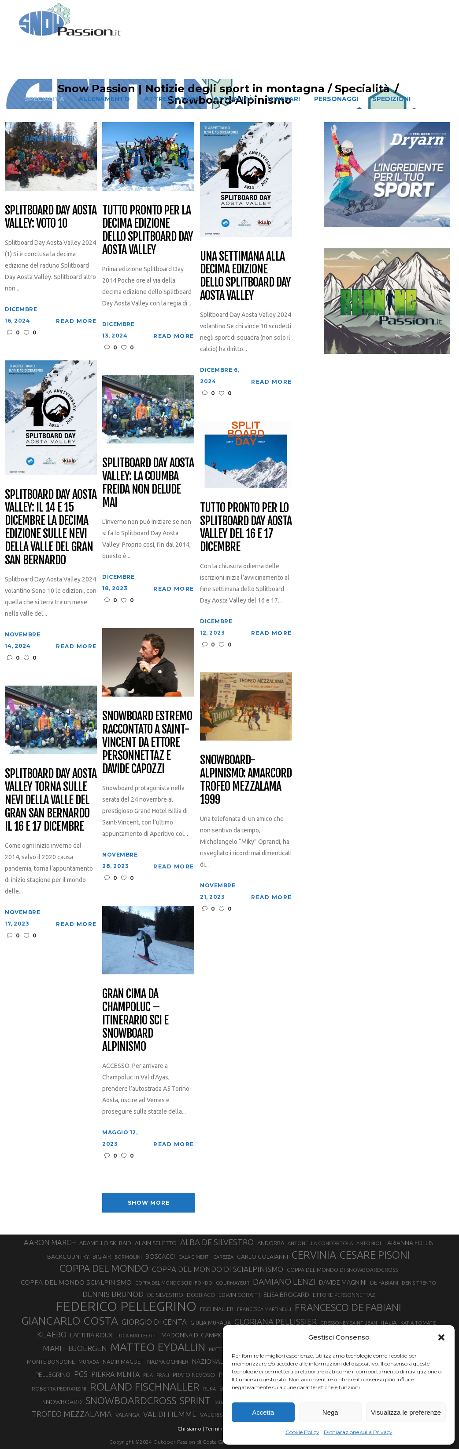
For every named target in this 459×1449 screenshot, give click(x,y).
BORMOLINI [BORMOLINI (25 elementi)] (128, 1257)
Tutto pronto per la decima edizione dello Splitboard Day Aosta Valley (147, 230)
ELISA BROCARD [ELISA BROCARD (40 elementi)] (286, 1294)
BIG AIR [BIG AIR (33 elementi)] (102, 1256)
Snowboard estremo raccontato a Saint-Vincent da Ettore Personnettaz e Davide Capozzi (147, 742)
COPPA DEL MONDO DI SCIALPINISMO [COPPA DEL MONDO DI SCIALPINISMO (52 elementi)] (217, 1269)
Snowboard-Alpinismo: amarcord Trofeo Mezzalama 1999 (245, 780)
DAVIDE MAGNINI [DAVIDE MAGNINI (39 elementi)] (342, 1282)
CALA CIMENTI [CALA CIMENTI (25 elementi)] (194, 1257)
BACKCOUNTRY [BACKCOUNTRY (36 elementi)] (68, 1256)
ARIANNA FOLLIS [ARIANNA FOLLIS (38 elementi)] (410, 1242)
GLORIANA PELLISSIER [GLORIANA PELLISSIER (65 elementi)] (275, 1321)
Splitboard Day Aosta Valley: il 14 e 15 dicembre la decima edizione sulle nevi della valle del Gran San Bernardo (50, 527)
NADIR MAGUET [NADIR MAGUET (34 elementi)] (123, 1361)
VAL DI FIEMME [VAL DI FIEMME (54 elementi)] (169, 1414)
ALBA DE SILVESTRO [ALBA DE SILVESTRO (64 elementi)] (217, 1242)
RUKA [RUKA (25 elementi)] (209, 1388)
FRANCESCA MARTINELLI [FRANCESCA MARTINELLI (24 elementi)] (264, 1309)
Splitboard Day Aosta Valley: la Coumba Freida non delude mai (147, 483)
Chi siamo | (191, 1428)
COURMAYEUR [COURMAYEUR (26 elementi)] (232, 1283)
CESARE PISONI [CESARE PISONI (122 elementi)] (375, 1255)
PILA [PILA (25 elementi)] (148, 1375)
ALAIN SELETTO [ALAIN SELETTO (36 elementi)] (156, 1242)
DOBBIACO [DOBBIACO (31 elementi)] (201, 1295)
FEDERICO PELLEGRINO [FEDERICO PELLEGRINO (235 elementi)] (126, 1306)
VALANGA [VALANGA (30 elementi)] (127, 1415)
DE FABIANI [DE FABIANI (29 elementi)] (384, 1283)
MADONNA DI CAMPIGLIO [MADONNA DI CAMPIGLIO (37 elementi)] (196, 1335)
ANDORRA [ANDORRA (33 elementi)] (270, 1243)
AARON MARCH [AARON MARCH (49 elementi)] (50, 1242)
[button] (441, 1337)
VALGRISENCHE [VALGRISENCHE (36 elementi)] (220, 1414)
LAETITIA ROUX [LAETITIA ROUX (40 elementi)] (91, 1335)
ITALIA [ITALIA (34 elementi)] (389, 1322)
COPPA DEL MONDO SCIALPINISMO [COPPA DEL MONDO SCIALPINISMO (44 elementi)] (76, 1282)
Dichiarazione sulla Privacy (358, 1432)
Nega (330, 1412)
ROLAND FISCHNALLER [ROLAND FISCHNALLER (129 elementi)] (145, 1386)
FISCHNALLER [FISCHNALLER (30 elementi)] (216, 1309)
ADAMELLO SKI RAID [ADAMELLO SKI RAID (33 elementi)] (105, 1243)
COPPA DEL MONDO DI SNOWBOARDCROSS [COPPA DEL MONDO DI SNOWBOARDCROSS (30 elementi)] (342, 1270)
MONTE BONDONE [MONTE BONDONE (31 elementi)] (51, 1361)
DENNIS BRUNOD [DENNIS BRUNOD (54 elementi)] (113, 1294)
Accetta (263, 1412)
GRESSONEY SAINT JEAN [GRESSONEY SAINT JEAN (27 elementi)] (348, 1323)
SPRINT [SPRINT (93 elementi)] (195, 1400)
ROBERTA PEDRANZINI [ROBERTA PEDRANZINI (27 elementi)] (59, 1388)
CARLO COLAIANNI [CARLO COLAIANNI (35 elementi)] (262, 1256)
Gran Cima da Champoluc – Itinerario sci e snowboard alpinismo (135, 1020)
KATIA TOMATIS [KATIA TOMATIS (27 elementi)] (418, 1323)
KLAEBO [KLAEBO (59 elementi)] (52, 1334)
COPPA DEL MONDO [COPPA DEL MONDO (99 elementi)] (103, 1268)
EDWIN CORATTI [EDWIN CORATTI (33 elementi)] (239, 1295)
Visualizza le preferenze (406, 1412)
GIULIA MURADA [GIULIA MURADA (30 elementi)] (210, 1322)
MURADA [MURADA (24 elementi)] (88, 1362)
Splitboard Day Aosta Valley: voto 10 (50, 217)
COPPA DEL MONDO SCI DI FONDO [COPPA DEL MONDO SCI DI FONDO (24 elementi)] (173, 1283)
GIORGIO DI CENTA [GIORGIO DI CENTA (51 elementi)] (154, 1322)
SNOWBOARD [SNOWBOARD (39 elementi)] (62, 1401)
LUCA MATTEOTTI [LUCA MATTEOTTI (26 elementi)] (137, 1335)
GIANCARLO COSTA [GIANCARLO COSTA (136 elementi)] (69, 1320)
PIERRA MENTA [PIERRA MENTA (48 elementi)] (115, 1374)
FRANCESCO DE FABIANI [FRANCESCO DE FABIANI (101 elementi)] (348, 1307)
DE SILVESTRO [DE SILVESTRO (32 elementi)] (165, 1295)
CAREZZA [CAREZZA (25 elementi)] (223, 1257)
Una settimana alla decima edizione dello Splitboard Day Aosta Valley (245, 276)
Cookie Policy (302, 1432)
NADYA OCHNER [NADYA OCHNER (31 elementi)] (168, 1361)
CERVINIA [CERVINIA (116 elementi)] (314, 1254)
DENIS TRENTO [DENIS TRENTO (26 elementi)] (419, 1283)
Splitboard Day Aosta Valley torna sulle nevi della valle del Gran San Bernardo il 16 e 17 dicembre (50, 800)
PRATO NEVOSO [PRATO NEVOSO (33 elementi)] (194, 1375)
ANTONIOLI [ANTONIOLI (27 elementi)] (370, 1243)
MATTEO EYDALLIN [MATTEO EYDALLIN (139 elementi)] (158, 1347)
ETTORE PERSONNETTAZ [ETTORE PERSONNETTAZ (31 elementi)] (344, 1295)
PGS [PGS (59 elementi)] (81, 1373)
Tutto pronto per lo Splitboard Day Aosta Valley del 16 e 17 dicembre (245, 527)
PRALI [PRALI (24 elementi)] (162, 1375)
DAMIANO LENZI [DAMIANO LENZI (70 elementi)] (284, 1281)
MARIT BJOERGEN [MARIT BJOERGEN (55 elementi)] (75, 1348)
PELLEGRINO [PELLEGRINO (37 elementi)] (52, 1374)
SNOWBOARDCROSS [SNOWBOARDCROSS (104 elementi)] (130, 1400)
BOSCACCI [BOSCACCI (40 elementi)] (160, 1256)
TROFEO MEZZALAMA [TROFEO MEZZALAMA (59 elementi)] (72, 1413)
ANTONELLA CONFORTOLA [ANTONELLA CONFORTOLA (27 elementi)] (320, 1243)
